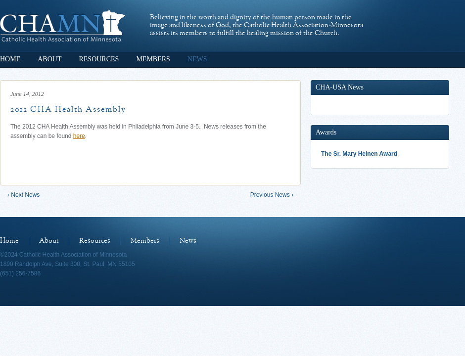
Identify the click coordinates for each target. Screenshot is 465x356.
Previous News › (271, 194)
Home (10, 59)
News (197, 59)
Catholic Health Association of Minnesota (62, 26)
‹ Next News (23, 194)
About (49, 59)
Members (153, 59)
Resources (99, 59)
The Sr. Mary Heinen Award (359, 153)
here (79, 136)
